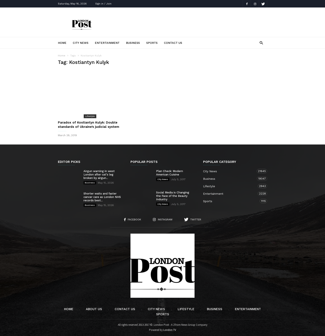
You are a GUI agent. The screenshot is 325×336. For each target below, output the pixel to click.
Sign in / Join (103, 3)
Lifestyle (90, 116)
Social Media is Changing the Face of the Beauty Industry (172, 196)
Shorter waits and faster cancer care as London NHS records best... (102, 197)
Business (133, 42)
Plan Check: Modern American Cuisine (169, 172)
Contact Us (173, 42)
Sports (152, 42)
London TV (169, 330)
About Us (94, 309)
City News (80, 42)
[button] (261, 43)
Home (62, 42)
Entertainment (107, 42)
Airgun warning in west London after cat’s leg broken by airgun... (99, 174)
